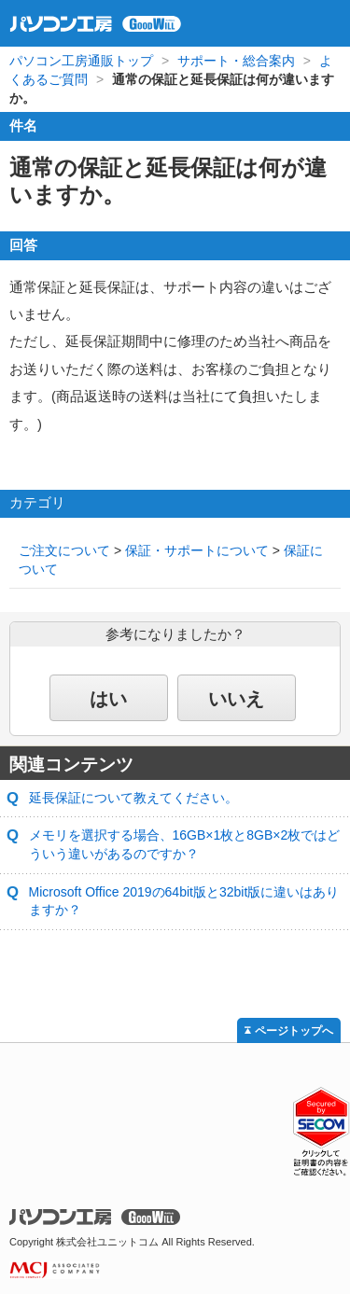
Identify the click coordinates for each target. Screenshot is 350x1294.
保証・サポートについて (197, 550)
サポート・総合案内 (236, 60)
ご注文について (64, 550)
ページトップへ (294, 1030)
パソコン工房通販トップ (81, 60)
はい (108, 699)
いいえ (236, 699)
